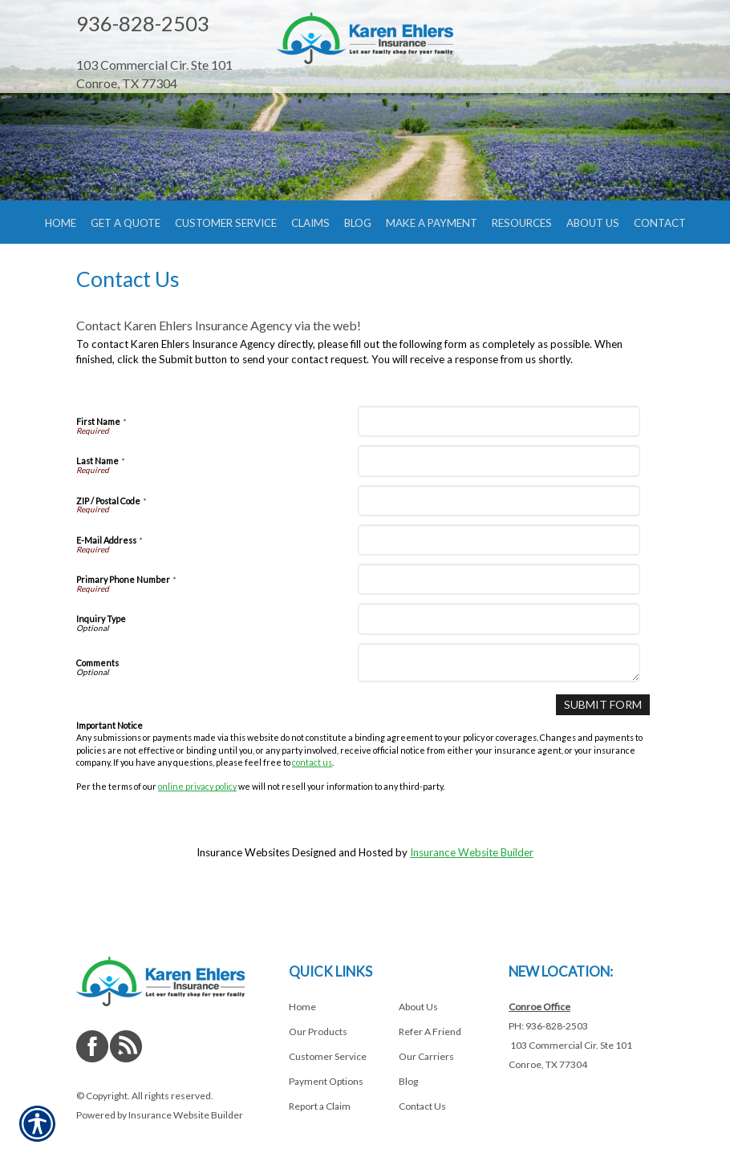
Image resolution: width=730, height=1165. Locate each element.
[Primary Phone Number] (498, 612)
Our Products (318, 1031)
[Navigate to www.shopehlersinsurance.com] (164, 47)
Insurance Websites (243, 884)
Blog (408, 1081)
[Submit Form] (605, 737)
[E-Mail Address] (498, 573)
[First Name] (498, 454)
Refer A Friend (430, 1031)
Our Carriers (426, 1056)
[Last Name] (498, 494)
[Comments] (498, 696)
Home (302, 1007)
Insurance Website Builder (471, 884)
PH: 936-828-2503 (548, 1026)
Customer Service (328, 1056)
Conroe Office (539, 1007)
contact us (312, 794)
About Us (418, 1007)
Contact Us (422, 1106)
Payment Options (326, 1081)
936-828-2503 (142, 23)
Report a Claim (320, 1106)
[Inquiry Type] (498, 651)
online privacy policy (197, 819)
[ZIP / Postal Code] (498, 533)
